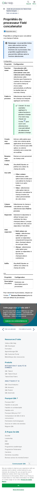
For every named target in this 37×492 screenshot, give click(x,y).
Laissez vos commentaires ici (16, 321)
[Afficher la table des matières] (3, 9)
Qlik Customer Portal (12, 354)
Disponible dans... (11, 31)
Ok (18, 485)
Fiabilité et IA (9, 410)
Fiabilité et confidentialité (13, 407)
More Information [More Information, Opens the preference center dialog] (18, 489)
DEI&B (7, 444)
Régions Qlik (9, 426)
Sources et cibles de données (15, 423)
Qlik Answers (9, 387)
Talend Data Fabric (11, 376)
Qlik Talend (9, 371)
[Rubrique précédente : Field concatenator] (9, 329)
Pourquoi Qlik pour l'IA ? (13, 413)
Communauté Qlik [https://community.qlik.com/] (19, 464)
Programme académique (13, 446)
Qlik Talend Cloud (11, 374)
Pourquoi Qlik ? (10, 402)
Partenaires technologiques (14, 421)
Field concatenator (12, 13)
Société (7, 435)
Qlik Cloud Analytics (11, 384)
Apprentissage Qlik (11, 351)
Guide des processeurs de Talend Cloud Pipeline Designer (18, 10)
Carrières (8, 452)
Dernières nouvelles (12, 455)
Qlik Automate (10, 393)
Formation (8, 349)
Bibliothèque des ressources (15, 357)
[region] (18, 478)
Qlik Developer (10, 346)
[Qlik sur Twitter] (29, 463)
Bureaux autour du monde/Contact (16, 457)
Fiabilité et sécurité (11, 405)
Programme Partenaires (13, 449)
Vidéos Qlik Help (10, 343)
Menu (34, 4)
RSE (6, 441)
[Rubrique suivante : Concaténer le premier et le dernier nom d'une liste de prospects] (27, 329)
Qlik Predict (9, 390)
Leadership (9, 438)
